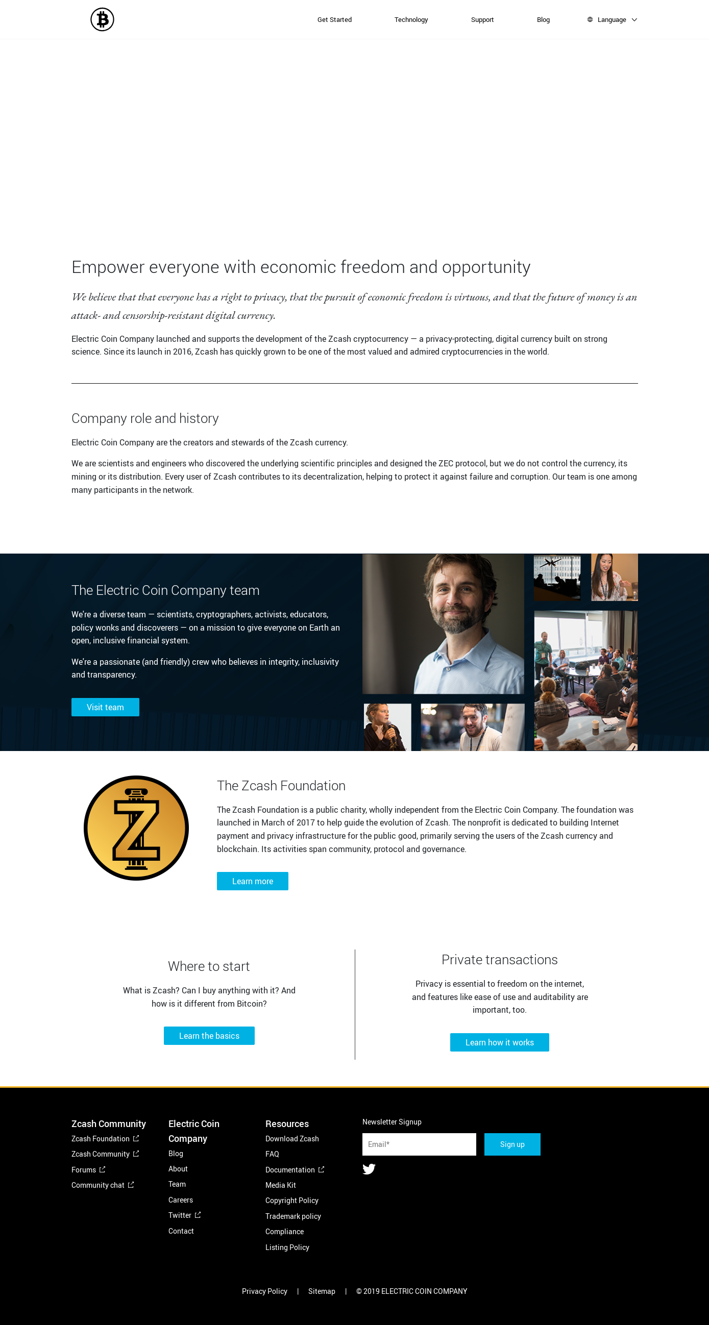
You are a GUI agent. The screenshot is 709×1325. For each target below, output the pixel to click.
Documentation (290, 1169)
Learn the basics (209, 1035)
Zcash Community (100, 1154)
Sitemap (321, 1291)
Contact (181, 1231)
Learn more (252, 881)
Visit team (105, 707)
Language (612, 19)
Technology (411, 19)
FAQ (272, 1154)
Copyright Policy (292, 1200)
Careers (180, 1200)
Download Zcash (292, 1138)
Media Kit (280, 1185)
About (178, 1168)
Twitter (179, 1215)
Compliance (284, 1231)
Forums (83, 1169)
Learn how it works (500, 1042)
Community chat (98, 1185)
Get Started (334, 19)
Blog (543, 19)
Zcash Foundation (100, 1138)
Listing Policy (287, 1247)
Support (482, 19)
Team (177, 1184)
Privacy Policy (264, 1291)
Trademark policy (293, 1216)
